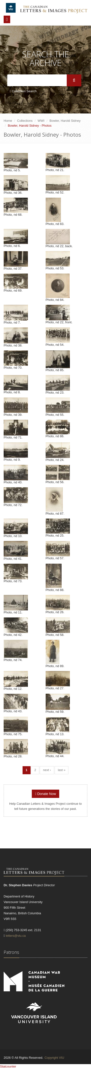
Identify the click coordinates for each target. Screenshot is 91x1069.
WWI (41, 120)
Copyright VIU (54, 1057)
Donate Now (45, 794)
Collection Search (23, 91)
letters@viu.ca (16, 935)
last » (61, 770)
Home (8, 120)
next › (47, 770)
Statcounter (8, 1066)
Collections (25, 120)
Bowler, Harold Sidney (65, 120)
